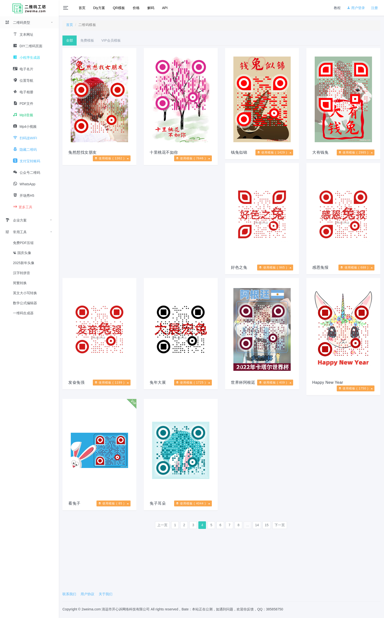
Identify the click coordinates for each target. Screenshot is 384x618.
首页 (82, 8)
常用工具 (16, 232)
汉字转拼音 (21, 273)
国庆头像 (22, 253)
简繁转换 (20, 283)
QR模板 (119, 8)
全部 (69, 40)
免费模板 (87, 40)
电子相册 (23, 92)
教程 (337, 8)
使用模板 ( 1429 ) (274, 152)
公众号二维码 (26, 173)
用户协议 (87, 594)
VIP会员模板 (111, 40)
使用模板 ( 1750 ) (355, 388)
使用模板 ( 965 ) (275, 267)
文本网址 (23, 34)
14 (257, 525)
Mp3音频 (23, 115)
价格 (136, 8)
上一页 (162, 525)
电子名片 (23, 69)
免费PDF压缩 (23, 243)
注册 (374, 8)
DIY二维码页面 (27, 46)
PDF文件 (23, 103)
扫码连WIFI (25, 138)
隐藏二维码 (25, 150)
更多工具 (22, 207)
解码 (150, 8)
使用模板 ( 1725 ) (193, 382)
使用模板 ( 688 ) (356, 267)
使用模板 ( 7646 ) (193, 158)
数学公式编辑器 (25, 303)
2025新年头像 (23, 263)
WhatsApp (24, 184)
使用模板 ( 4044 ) (193, 503)
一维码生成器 (23, 313)
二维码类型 (17, 22)
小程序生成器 (26, 57)
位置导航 (23, 80)
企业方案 (16, 220)
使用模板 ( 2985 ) (355, 152)
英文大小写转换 (25, 293)
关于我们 (105, 594)
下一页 (280, 525)
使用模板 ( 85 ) (113, 503)
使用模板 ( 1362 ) (112, 158)
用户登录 (356, 8)
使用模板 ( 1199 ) (112, 382)
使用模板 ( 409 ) (275, 382)
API (165, 8)
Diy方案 (99, 8)
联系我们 (69, 594)
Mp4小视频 (24, 126)
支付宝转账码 (26, 161)
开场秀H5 (23, 196)
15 (267, 525)
